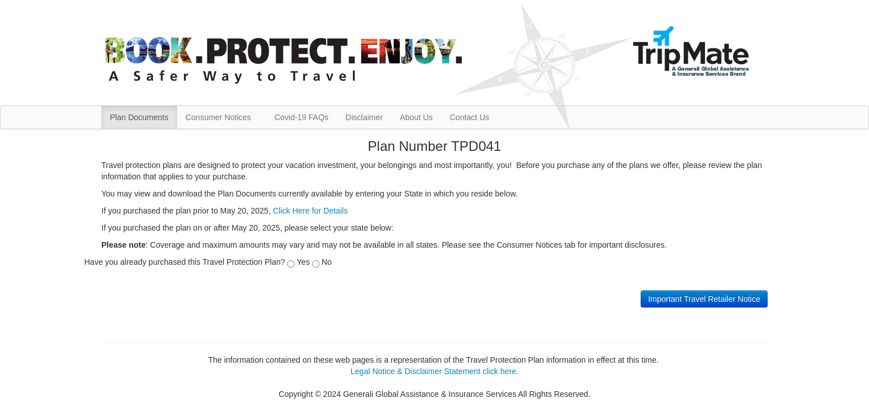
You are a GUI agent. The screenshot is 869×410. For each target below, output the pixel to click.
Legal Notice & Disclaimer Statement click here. (435, 371)
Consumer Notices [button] (221, 117)
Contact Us (469, 117)
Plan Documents (139, 117)
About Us (416, 117)
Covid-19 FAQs (301, 117)
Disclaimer (364, 117)
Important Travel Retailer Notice (704, 299)
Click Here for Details (310, 210)
